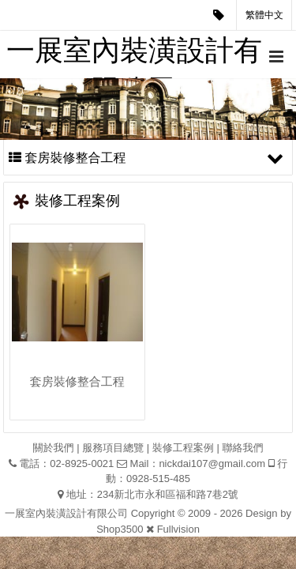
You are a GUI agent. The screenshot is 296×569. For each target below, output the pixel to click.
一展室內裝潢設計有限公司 (134, 56)
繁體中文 (264, 15)
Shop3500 (119, 529)
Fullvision (178, 529)
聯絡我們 (242, 448)
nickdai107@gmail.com (212, 463)
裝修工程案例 (183, 448)
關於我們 (53, 448)
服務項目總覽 (113, 448)
